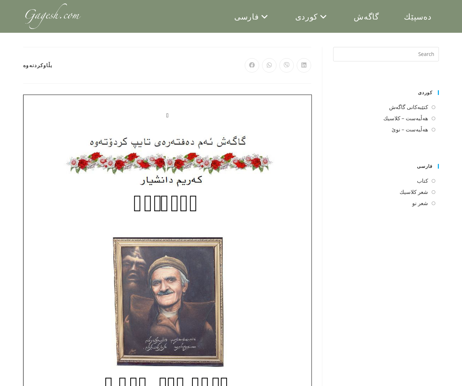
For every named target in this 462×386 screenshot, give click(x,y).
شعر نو (420, 203)
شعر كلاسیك (414, 191)
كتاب (422, 180)
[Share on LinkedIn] (304, 65)
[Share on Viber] (286, 65)
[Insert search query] (386, 54)
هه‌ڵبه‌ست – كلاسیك (405, 118)
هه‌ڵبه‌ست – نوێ (410, 129)
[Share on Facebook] (252, 65)
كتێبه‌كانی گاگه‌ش (408, 106)
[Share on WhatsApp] (269, 65)
